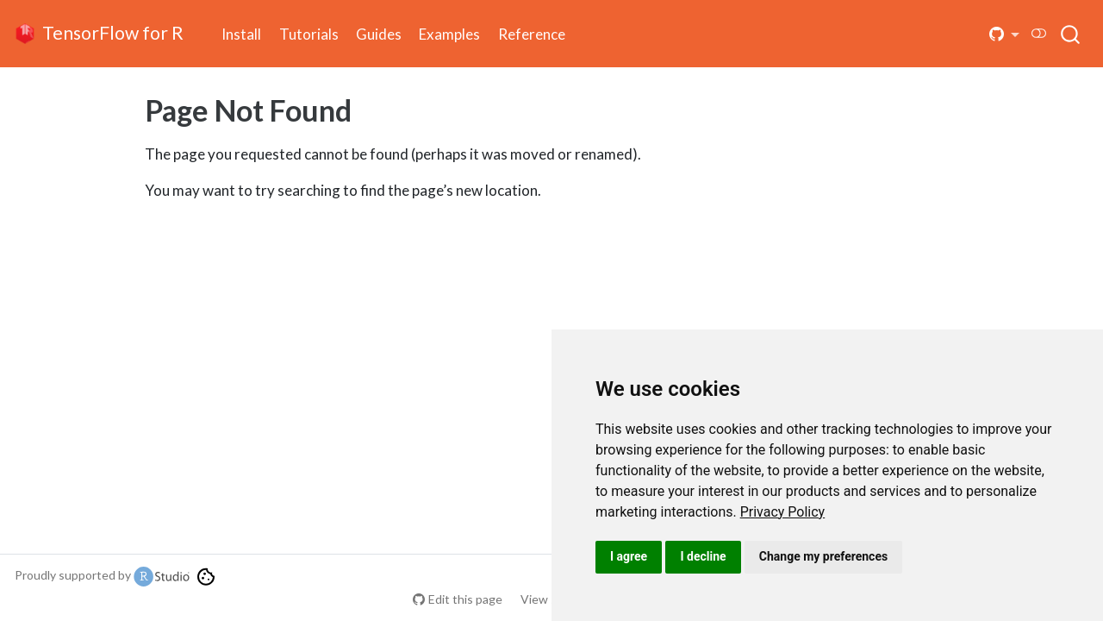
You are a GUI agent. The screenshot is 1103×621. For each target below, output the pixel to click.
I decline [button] (703, 556)
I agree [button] (628, 556)
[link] (783, 512)
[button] (1005, 34)
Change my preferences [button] (823, 556)
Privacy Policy (783, 512)
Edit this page (465, 599)
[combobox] (1071, 34)
